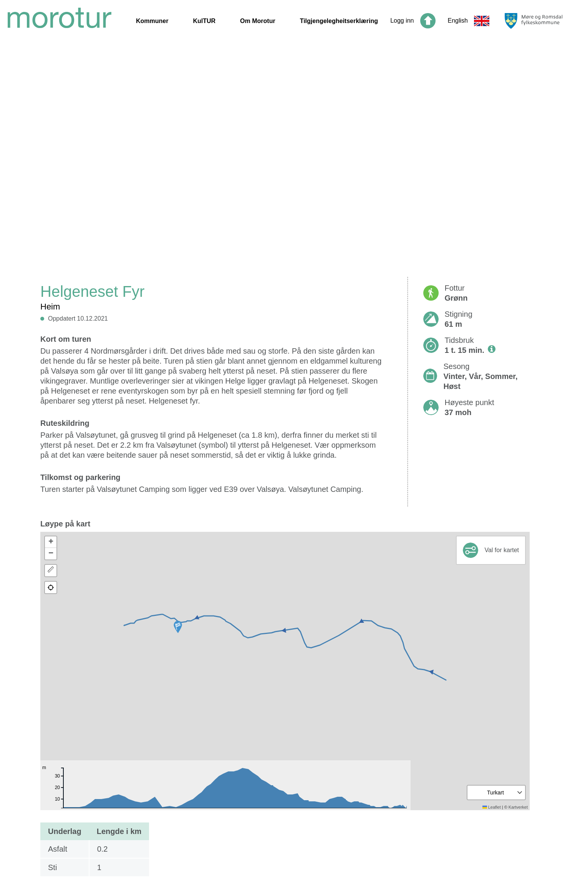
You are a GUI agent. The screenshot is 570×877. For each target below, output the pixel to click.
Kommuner (152, 21)
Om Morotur (257, 21)
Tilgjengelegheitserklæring (339, 21)
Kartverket (518, 807)
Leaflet (491, 807)
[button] (177, 627)
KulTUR (204, 21)
